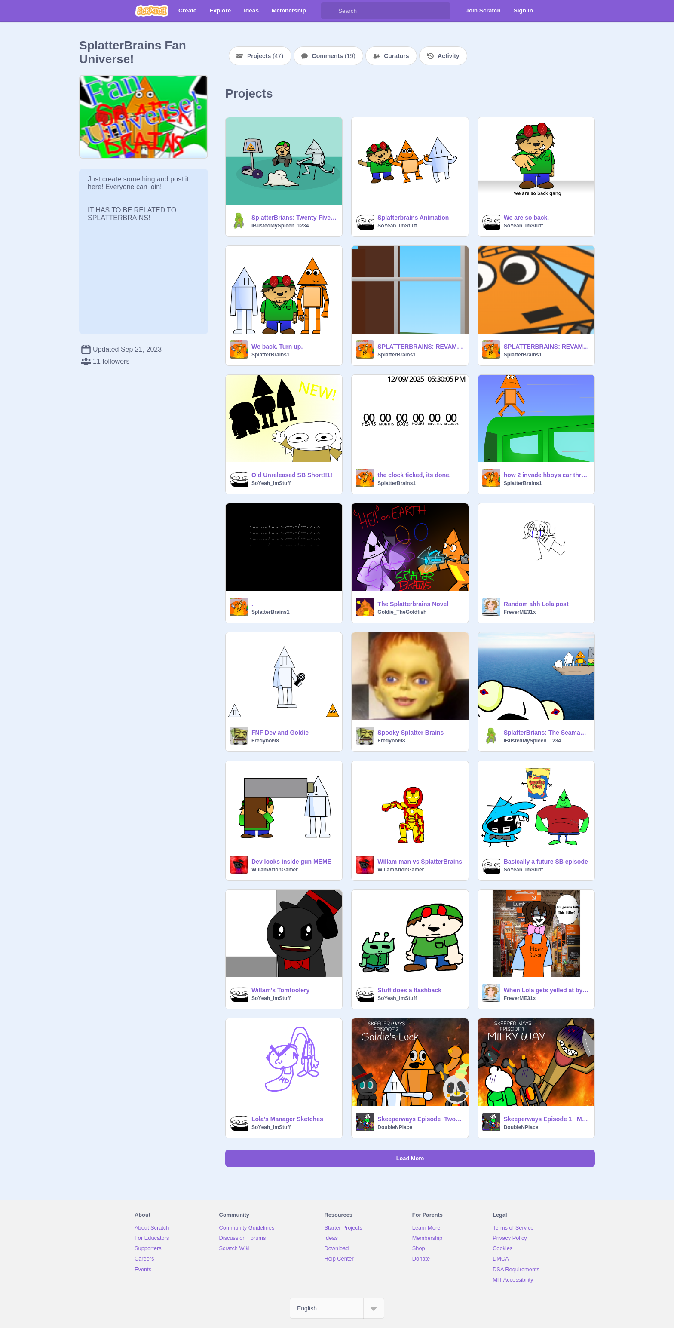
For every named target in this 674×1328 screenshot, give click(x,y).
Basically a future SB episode (546, 861)
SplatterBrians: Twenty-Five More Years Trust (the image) (294, 217)
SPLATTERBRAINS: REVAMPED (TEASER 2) (546, 346)
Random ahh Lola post (536, 604)
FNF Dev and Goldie (280, 732)
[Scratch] (152, 10)
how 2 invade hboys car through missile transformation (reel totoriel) (546, 475)
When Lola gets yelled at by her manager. (546, 990)
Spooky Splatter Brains (410, 732)
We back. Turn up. (277, 346)
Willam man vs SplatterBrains (419, 861)
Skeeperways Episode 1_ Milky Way (546, 1119)
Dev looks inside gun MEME (291, 861)
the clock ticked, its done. (413, 475)
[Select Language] (337, 1308)
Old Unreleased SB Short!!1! (291, 475)
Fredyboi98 (265, 741)
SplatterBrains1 (270, 355)
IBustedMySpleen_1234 (280, 226)
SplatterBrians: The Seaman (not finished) (546, 732)
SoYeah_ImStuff (397, 226)
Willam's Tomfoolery (280, 990)
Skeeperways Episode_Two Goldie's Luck (420, 1119)
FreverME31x (520, 612)
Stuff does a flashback (409, 990)
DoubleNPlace (394, 1127)
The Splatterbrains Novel (412, 604)
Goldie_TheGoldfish (401, 612)
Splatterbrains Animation (413, 217)
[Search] (329, 10)
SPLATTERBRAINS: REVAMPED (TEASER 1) (420, 346)
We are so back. (526, 217)
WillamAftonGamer (274, 870)
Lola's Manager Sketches (287, 1119)
